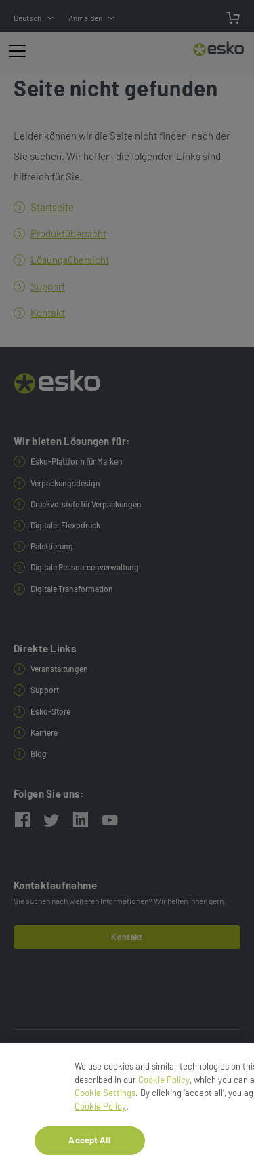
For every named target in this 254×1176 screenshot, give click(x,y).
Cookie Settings (105, 1094)
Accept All (89, 1142)
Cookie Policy (164, 1081)
